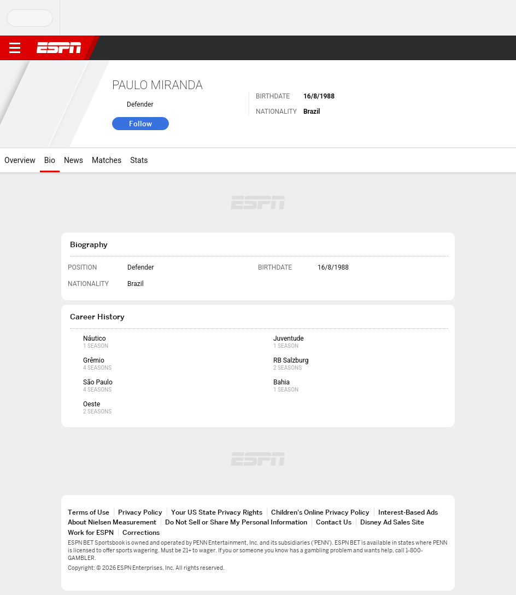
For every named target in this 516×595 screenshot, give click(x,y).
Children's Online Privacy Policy (320, 512)
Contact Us (333, 522)
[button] (486, 48)
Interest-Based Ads (408, 512)
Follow (140, 124)
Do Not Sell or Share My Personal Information (236, 522)
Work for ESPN (91, 532)
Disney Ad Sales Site (392, 522)
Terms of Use (88, 512)
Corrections (141, 532)
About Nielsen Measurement (112, 522)
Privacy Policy (140, 512)
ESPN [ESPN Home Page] (59, 48)
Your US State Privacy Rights (216, 512)
